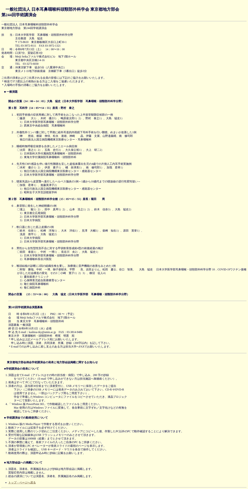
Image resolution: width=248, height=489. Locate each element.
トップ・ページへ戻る (22, 482)
